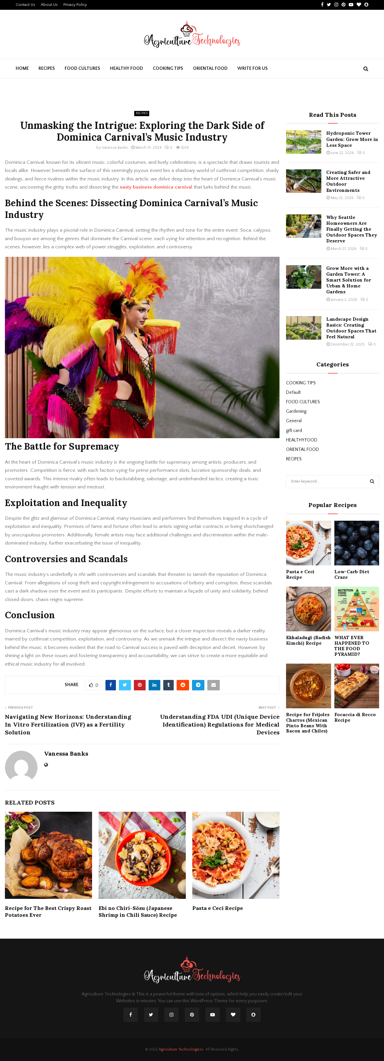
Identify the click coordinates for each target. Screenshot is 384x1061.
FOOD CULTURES (82, 68)
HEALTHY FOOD (126, 68)
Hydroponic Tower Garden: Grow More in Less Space (352, 139)
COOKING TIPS (168, 68)
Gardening (296, 411)
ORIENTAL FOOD (210, 68)
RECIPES (47, 68)
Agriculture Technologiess (181, 1049)
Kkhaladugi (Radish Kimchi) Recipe (308, 640)
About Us (49, 5)
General (294, 420)
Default (293, 392)
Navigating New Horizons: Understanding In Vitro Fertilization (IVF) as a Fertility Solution (68, 724)
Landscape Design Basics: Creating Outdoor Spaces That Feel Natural (351, 328)
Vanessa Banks (115, 148)
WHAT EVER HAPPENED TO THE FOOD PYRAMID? (351, 646)
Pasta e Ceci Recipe (217, 908)
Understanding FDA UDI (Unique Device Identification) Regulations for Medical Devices (220, 724)
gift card (294, 430)
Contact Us (25, 5)
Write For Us (252, 68)
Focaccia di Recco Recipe (355, 717)
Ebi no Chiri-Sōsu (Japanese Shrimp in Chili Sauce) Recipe (138, 911)
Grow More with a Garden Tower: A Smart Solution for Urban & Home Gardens (348, 280)
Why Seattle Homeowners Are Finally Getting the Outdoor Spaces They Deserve (351, 229)
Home (22, 68)
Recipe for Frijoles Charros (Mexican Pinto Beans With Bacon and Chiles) (307, 723)
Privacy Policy (75, 5)
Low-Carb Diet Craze (351, 574)
